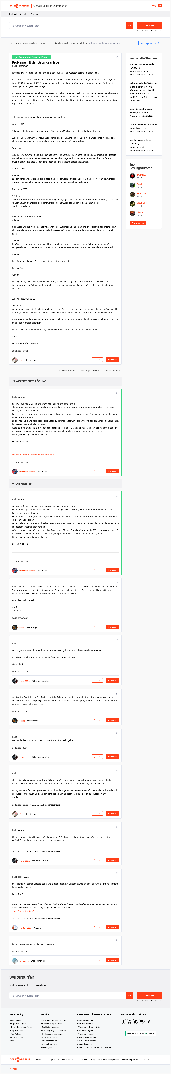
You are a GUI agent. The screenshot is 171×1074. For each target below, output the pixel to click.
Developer (35, 14)
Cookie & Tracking (87, 1059)
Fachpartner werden (87, 1041)
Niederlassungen (85, 1044)
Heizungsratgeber (86, 1030)
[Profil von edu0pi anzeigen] (22, 627)
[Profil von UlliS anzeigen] (135, 97)
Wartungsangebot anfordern (54, 1030)
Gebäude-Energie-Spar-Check (55, 1020)
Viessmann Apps (85, 1034)
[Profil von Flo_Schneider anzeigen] (25, 928)
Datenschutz (68, 1059)
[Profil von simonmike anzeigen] (24, 961)
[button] (116, 57)
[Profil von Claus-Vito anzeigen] (142, 203)
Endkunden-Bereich (17, 14)
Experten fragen (18, 1023)
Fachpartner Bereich (87, 1037)
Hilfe (13, 1041)
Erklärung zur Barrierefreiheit (136, 1059)
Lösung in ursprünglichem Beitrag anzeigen (33, 454)
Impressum (54, 1059)
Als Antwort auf (45, 805)
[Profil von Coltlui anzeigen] (136, 147)
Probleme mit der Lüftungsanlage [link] (104, 43)
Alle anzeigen (138, 223)
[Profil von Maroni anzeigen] (22, 360)
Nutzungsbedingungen (109, 1059)
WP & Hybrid (79, 43)
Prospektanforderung (51, 1044)
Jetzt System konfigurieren (25, 911)
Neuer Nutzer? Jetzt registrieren (149, 30)
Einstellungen (17, 1037)
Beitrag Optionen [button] (148, 43)
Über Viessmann (85, 1020)
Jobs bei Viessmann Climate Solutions (95, 1047)
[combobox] (71, 25)
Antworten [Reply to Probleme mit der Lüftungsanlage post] (112, 359)
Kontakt (40, 1059)
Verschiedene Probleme (141, 109)
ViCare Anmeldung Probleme (143, 124)
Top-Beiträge (17, 1030)
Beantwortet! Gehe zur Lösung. (33, 57)
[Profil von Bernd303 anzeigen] (137, 71)
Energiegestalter (49, 1041)
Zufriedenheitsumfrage (21, 1027)
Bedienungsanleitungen (52, 1034)
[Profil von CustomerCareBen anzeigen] (27, 471)
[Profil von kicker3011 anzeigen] (24, 681)
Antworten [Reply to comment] (112, 471)
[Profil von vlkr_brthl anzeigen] (137, 112)
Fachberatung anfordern (52, 1023)
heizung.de (47, 1047)
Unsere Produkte (85, 1023)
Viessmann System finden (89, 1027)
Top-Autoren (16, 1034)
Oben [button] (14, 1069)
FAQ (154, 5)
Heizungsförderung (50, 1037)
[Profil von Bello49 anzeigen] (136, 128)
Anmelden (160, 5)
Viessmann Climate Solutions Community (28, 43)
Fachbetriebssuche (50, 1027)
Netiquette (16, 1020)
